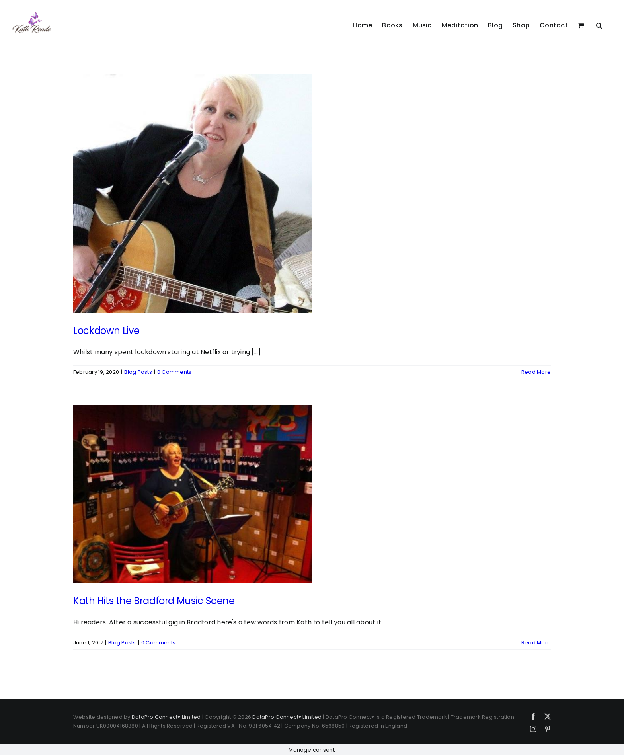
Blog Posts (138, 372)
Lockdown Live (106, 330)
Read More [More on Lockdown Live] (536, 372)
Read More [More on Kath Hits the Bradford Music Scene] (536, 642)
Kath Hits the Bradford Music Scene (154, 600)
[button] (599, 25)
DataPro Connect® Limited (166, 717)
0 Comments (174, 372)
